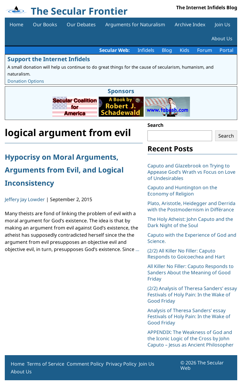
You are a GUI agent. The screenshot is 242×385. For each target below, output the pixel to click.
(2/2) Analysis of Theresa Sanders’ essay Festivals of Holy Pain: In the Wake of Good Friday (192, 294)
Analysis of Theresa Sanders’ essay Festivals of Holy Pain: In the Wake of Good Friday (188, 316)
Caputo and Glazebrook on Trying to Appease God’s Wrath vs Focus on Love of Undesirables (191, 171)
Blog (167, 50)
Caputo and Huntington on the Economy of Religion (182, 190)
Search (155, 125)
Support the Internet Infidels (48, 59)
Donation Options (25, 81)
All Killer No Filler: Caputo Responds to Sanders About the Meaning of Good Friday (190, 272)
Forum (204, 50)
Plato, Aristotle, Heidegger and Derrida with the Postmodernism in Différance (191, 206)
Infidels (146, 50)
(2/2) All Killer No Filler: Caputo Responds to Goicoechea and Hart (186, 253)
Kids (184, 50)
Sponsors (121, 91)
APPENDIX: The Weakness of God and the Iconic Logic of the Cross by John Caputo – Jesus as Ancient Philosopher (190, 338)
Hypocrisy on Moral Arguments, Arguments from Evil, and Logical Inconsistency (64, 169)
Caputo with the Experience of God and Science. (191, 238)
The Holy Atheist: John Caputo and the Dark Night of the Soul (190, 222)
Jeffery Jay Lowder (25, 199)
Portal (226, 50)
